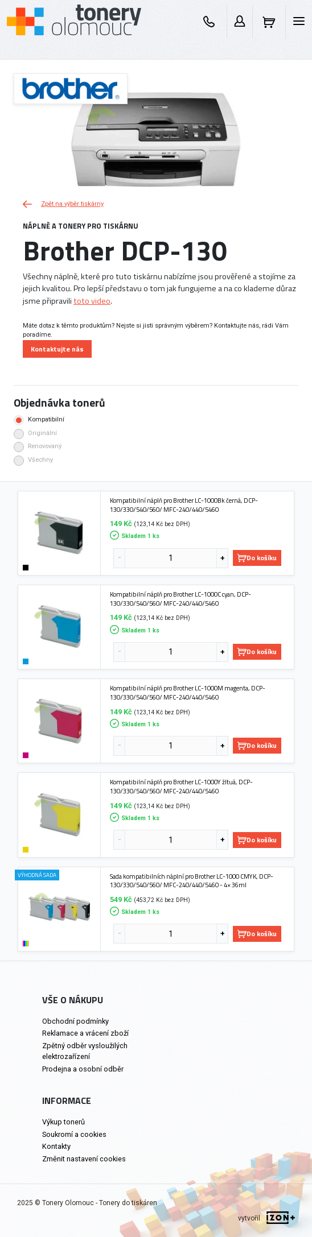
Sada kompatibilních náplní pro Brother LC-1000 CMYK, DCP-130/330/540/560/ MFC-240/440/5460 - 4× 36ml (191, 881)
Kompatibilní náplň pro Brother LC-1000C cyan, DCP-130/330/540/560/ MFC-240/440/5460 (180, 598)
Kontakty (56, 1146)
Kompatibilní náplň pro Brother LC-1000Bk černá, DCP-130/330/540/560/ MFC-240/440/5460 (184, 505)
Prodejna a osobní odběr (83, 1069)
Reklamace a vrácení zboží (85, 1033)
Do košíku (257, 557)
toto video (91, 301)
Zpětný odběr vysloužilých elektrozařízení (85, 1051)
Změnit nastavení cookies (84, 1159)
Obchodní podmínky (75, 1021)
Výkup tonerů (63, 1122)
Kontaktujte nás (57, 349)
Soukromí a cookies (74, 1134)
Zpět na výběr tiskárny (63, 204)
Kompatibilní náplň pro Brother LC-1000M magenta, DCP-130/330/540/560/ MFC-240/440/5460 (187, 692)
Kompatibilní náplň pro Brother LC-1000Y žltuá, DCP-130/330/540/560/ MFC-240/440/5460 (181, 786)
